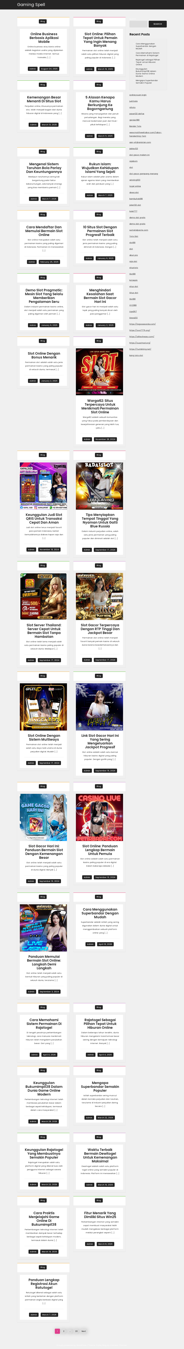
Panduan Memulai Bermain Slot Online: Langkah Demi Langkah (44, 962)
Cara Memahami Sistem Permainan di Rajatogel (44, 1024)
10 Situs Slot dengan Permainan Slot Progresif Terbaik (100, 231)
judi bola (133, 101)
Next (84, 1331)
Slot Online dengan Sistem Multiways (44, 737)
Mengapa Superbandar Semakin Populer (100, 1087)
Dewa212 (133, 318)
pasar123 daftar (137, 113)
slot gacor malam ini (139, 155)
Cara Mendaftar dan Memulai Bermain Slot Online (44, 231)
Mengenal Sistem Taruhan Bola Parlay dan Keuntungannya (44, 168)
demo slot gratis (137, 217)
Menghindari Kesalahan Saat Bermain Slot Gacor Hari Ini (100, 296)
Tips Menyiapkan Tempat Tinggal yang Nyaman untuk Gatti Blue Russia (100, 520)
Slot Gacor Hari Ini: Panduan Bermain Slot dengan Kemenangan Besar (44, 852)
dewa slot (134, 192)
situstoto (133, 267)
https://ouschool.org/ (140, 343)
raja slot (133, 261)
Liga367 (133, 311)
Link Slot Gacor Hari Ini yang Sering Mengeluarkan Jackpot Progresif (100, 741)
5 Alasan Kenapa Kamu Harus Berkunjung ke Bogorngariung (100, 103)
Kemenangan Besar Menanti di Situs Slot (44, 99)
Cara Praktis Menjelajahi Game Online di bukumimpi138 (44, 1219)
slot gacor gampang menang (143, 173)
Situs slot (133, 292)
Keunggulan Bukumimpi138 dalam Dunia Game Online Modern (43, 1089)
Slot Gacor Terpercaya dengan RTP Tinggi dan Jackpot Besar (100, 629)
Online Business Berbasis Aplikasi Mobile (44, 38)
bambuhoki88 (136, 198)
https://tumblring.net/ (140, 349)
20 (76, 1331)
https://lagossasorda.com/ (142, 324)
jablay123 (133, 148)
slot (131, 167)
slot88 (132, 242)
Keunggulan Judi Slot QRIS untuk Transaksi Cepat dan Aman (44, 518)
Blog (43, 21)
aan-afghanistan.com (140, 142)
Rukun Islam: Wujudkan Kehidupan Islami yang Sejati (100, 168)
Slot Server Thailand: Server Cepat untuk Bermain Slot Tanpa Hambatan (44, 631)
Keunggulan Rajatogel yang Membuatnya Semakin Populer (44, 1153)
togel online (135, 186)
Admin (33, 69)
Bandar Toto (135, 126)
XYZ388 (133, 305)
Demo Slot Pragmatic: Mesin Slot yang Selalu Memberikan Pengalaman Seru (44, 296)
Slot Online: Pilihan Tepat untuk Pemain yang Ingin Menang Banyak (100, 40)
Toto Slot (133, 236)
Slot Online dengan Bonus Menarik (44, 355)
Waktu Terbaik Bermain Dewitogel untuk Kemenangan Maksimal (100, 1155)
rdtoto (132, 107)
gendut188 (134, 120)
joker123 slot (135, 205)
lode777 (133, 211)
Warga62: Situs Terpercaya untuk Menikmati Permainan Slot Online (100, 406)
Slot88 (132, 274)
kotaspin (133, 280)
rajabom (133, 161)
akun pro (133, 255)
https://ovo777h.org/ (139, 330)
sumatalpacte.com (138, 230)
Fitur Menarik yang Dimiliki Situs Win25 (100, 1215)
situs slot (133, 286)
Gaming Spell (31, 4)
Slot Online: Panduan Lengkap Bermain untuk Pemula (100, 850)
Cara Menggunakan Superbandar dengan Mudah (100, 913)
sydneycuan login (138, 95)
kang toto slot (136, 355)
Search (132, 19)
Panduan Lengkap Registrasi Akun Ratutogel (43, 1284)
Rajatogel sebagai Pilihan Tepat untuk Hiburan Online (100, 1024)
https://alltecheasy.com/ (141, 336)
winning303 (134, 180)
